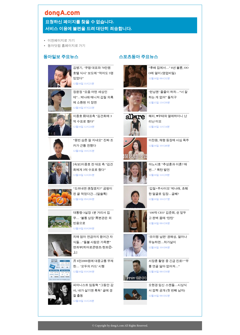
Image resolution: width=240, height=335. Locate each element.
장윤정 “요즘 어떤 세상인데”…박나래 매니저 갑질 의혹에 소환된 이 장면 (93, 97)
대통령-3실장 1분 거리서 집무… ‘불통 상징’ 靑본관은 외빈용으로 (92, 218)
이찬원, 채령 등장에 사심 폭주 (169, 140)
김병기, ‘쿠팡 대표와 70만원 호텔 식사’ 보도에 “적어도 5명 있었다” (93, 73)
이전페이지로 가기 (61, 40)
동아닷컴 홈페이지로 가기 (66, 45)
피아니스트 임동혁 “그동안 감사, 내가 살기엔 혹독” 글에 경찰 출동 (93, 290)
